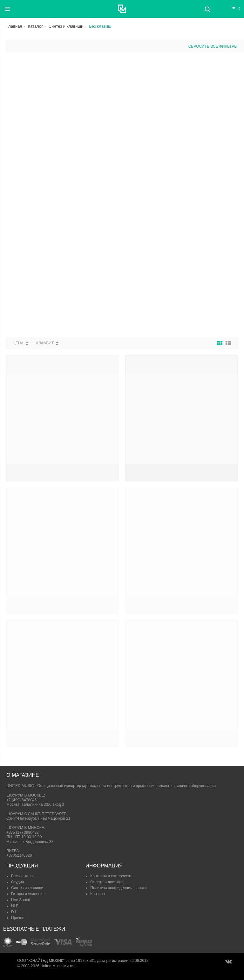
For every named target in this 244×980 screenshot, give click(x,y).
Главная (14, 26)
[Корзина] (232, 9)
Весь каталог (22, 876)
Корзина (97, 894)
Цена (18, 343)
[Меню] (7, 9)
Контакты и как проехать (111, 876)
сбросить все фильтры (213, 46)
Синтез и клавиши (66, 26)
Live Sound (20, 900)
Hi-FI (15, 906)
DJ (13, 912)
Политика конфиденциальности (118, 888)
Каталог (35, 26)
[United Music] (122, 9)
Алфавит (45, 343)
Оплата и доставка (107, 882)
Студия (17, 882)
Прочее (17, 917)
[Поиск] (207, 9)
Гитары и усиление (27, 894)
